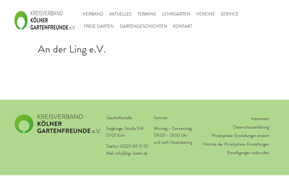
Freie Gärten (99, 26)
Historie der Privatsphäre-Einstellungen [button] (236, 144)
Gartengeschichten (143, 26)
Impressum (260, 118)
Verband (93, 14)
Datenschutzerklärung (251, 127)
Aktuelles (120, 14)
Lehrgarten (176, 14)
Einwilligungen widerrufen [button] (248, 153)
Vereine (205, 14)
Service (230, 14)
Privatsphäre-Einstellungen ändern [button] (240, 136)
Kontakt (182, 26)
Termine (147, 14)
